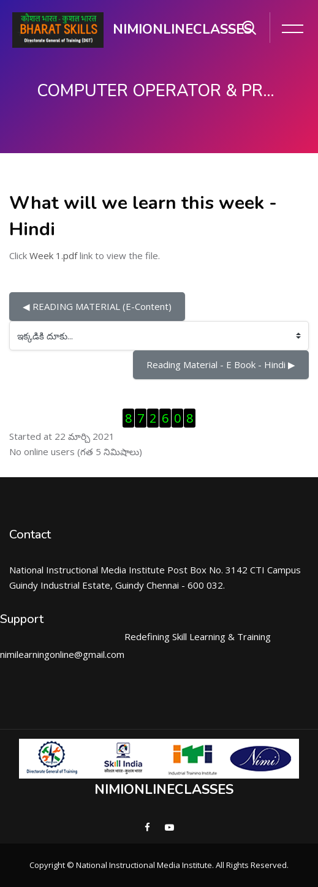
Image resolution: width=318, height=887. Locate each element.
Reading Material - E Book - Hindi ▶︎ (220, 364)
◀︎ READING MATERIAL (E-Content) (97, 306)
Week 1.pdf (53, 255)
